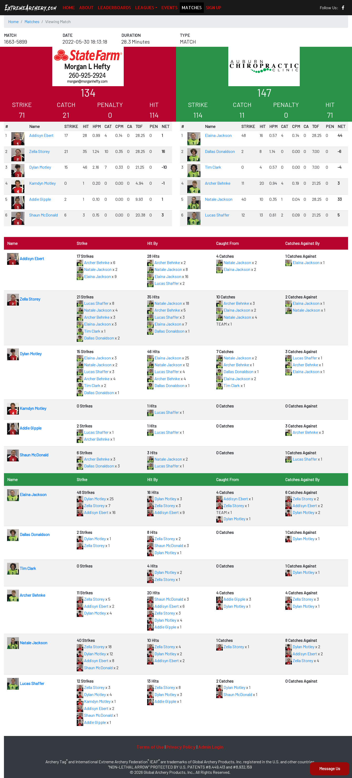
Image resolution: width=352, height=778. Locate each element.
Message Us (329, 768)
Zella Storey (39, 151)
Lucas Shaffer (217, 214)
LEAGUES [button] (144, 7)
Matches (31, 21)
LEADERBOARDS (114, 7)
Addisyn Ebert (41, 135)
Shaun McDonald (43, 214)
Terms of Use (150, 747)
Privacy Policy (181, 747)
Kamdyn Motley (42, 183)
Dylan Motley (40, 166)
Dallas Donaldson (220, 151)
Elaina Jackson (218, 135)
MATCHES (192, 7)
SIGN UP (213, 7)
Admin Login (210, 747)
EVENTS (170, 7)
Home (13, 21)
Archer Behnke (217, 183)
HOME (69, 7)
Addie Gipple (40, 199)
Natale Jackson (218, 199)
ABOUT (86, 7)
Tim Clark (213, 166)
